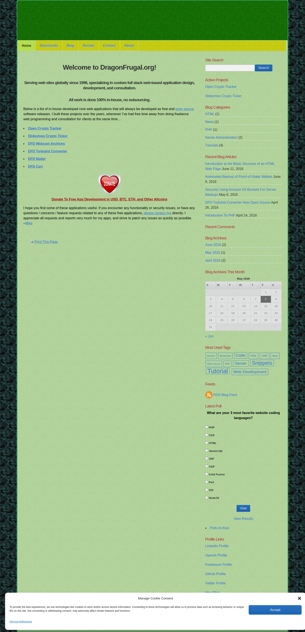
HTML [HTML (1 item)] (253, 356)
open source (184, 109)
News (209, 122)
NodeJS (214, 498)
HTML (209, 114)
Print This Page (46, 242)
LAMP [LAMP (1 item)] (264, 356)
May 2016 (212, 252)
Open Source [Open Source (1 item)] (213, 364)
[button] (299, 598)
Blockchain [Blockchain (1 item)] (225, 356)
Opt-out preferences (20, 621)
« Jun (209, 336)
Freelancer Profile (218, 564)
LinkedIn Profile (217, 546)
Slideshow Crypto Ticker (223, 96)
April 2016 (212, 260)
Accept (275, 610)
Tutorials (211, 145)
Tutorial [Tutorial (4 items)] (218, 371)
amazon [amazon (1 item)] (211, 356)
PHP (208, 129)
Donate (88, 45)
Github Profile (215, 574)
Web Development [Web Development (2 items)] (249, 372)
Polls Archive (219, 528)
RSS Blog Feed (225, 395)
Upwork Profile (216, 555)
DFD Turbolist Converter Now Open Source (237, 202)
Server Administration (221, 137)
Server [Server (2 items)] (241, 363)
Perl (211, 482)
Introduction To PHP (220, 215)
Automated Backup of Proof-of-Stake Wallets (238, 176)
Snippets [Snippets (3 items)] (262, 363)
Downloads (49, 45)
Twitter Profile (215, 583)
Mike (28, 223)
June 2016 (213, 245)
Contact (109, 45)
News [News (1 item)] (275, 356)
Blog (70, 45)
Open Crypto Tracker (221, 86)
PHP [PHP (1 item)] (227, 364)
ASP (212, 466)
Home (26, 45)
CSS (212, 435)
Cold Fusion (217, 474)
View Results (243, 518)
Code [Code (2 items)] (240, 355)
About (129, 45)
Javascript (215, 451)
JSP (211, 458)
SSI (211, 490)
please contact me (157, 213)
